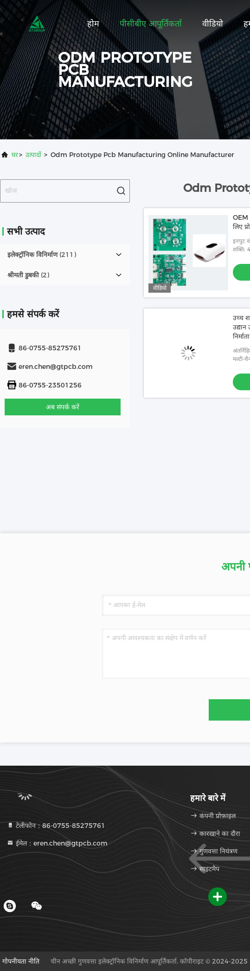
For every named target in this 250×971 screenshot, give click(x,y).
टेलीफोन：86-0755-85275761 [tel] (55, 825)
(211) (41, 254)
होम (93, 24)
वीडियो (212, 24)
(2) (28, 275)
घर (15, 155)
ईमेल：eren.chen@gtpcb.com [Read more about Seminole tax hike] (57, 843)
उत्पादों (33, 155)
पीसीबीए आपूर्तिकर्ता (151, 24)
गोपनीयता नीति (20, 961)
